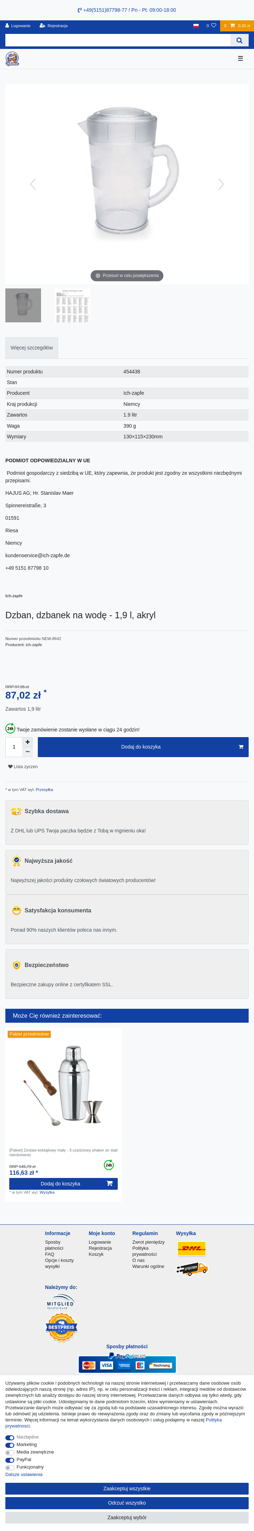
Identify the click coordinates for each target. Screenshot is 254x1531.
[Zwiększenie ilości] (27, 742)
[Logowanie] (18, 25)
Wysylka (47, 1192)
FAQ (49, 1254)
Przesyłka (44, 789)
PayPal (24, 1459)
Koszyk (96, 1254)
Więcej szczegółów (32, 348)
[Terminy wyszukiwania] (117, 40)
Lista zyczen (23, 766)
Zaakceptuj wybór (127, 1517)
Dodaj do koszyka (182, 747)
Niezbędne (28, 1437)
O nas (138, 1260)
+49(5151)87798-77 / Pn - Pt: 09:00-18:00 (127, 10)
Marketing (27, 1444)
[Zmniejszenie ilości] (27, 752)
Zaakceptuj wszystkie (127, 1488)
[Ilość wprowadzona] (13, 747)
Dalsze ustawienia (23, 1474)
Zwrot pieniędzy (148, 1242)
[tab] (31, 347)
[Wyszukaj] (239, 40)
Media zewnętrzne (35, 1452)
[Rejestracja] (54, 25)
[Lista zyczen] (211, 25)
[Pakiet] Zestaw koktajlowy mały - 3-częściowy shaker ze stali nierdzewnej (63, 1152)
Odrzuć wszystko (127, 1503)
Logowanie (100, 1242)
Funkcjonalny (30, 1467)
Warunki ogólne (148, 1266)
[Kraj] (196, 25)
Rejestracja (100, 1248)
